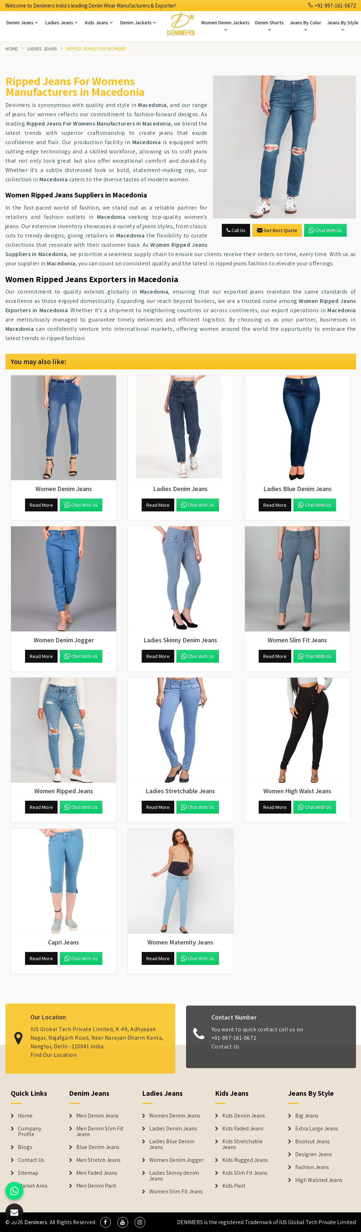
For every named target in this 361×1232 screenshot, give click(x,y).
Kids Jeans (99, 22)
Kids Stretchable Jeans (242, 1144)
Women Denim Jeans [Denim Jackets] (174, 1116)
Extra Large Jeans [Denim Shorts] (316, 1129)
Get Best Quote (277, 230)
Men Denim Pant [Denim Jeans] (96, 1186)
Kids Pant (233, 1186)
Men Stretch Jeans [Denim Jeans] (98, 1160)
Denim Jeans (22, 22)
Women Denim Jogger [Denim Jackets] (176, 1160)
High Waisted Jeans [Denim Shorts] (318, 1180)
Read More (41, 505)
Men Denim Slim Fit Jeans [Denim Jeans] (99, 1131)
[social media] (105, 1222)
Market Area (32, 1186)
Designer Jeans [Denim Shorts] (313, 1154)
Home (11, 48)
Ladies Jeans (61, 22)
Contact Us (225, 1052)
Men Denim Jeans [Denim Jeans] (97, 1116)
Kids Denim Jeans (243, 1116)
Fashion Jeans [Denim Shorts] (312, 1167)
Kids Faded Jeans (243, 1129)
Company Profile (29, 1131)
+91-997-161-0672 (332, 5)
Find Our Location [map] (53, 1049)
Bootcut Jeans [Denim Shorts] (312, 1141)
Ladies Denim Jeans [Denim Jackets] (173, 1129)
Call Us (235, 230)
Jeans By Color (305, 25)
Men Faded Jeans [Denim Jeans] (96, 1173)
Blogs (25, 1147)
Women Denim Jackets (225, 25)
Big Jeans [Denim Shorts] (306, 1116)
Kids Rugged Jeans (245, 1160)
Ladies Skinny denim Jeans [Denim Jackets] (174, 1176)
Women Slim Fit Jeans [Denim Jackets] (176, 1191)
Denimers (35, 1222)
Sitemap (28, 1173)
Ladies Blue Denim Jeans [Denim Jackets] (171, 1144)
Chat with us (325, 230)
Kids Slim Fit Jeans (245, 1173)
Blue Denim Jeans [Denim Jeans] (97, 1147)
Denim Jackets (138, 22)
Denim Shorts (269, 25)
